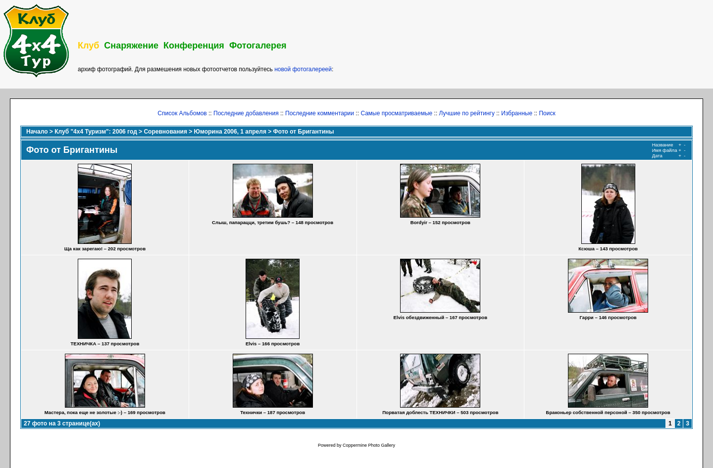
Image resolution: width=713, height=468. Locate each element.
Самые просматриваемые (396, 113)
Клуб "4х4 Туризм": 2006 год (95, 131)
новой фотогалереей (303, 69)
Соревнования (165, 131)
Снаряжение (131, 45)
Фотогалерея (258, 45)
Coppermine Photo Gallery (369, 445)
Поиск (547, 113)
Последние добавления (246, 113)
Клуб (88, 45)
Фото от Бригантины (303, 131)
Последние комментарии (319, 113)
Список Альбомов (181, 113)
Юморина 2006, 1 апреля (230, 131)
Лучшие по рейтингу (467, 113)
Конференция (193, 45)
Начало (37, 131)
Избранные (516, 113)
